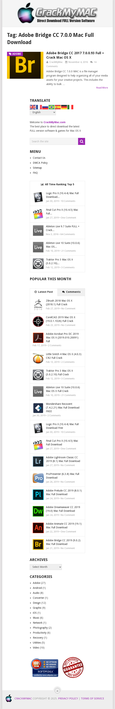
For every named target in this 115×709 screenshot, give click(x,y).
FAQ (35, 172)
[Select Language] (43, 112)
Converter (38, 597)
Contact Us (39, 157)
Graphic (37, 607)
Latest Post (44, 291)
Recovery (38, 637)
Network (37, 622)
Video (36, 647)
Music (36, 617)
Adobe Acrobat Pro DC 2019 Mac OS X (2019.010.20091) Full (62, 337)
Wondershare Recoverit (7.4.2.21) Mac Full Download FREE (62, 407)
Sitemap (37, 167)
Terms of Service (92, 698)
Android (37, 587)
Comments (71, 291)
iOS (35, 612)
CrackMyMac (56, 62)
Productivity (40, 632)
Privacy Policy (68, 698)
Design (37, 602)
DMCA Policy (40, 162)
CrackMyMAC (23, 698)
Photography (40, 627)
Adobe (36, 582)
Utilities (37, 642)
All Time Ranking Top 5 (57, 184)
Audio (36, 592)
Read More (102, 87)
